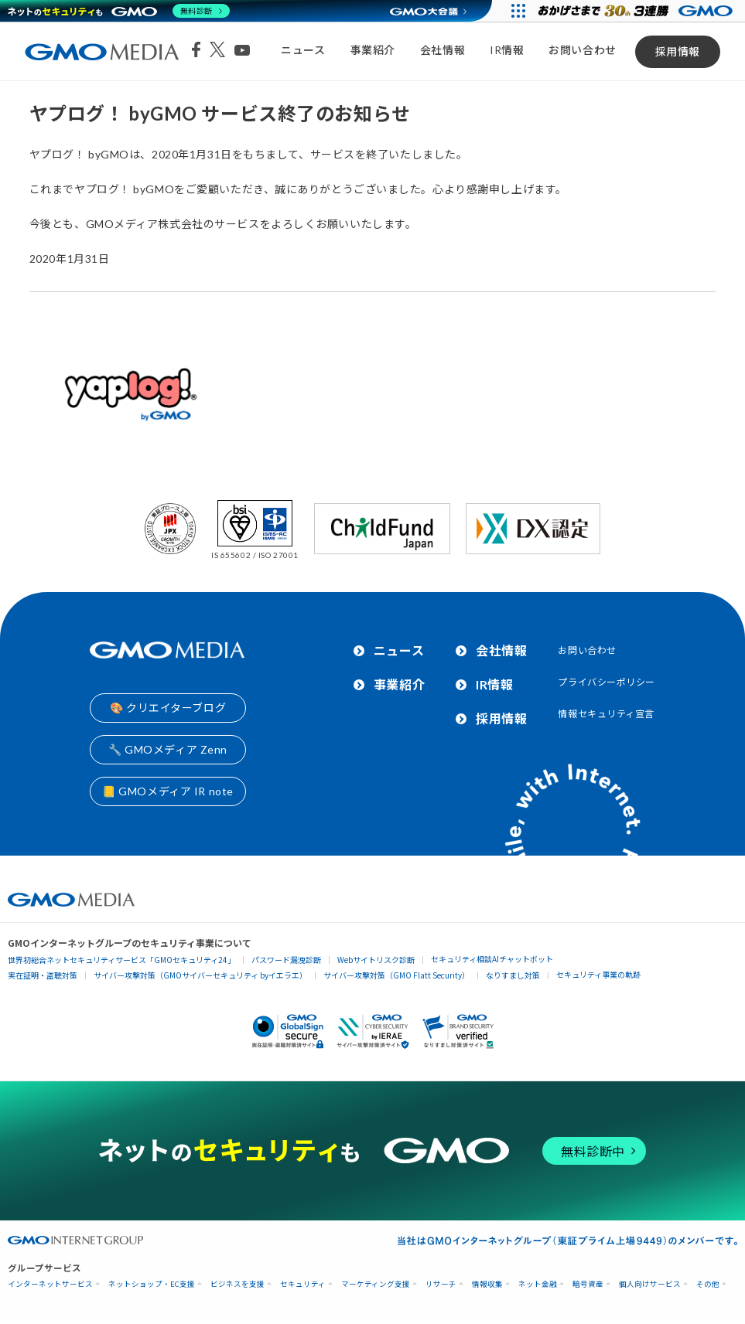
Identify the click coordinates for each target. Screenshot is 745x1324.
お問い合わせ (582, 49)
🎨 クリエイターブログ (168, 707)
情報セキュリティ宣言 (606, 714)
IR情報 (507, 49)
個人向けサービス (650, 1284)
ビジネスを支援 (237, 1284)
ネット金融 (537, 1284)
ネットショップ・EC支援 (151, 1284)
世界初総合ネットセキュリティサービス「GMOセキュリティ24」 (121, 959)
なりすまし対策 (513, 975)
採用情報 (677, 51)
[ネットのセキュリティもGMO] (119, 11)
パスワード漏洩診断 (286, 959)
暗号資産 (587, 1284)
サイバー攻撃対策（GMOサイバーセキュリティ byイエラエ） (200, 975)
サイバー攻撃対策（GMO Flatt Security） (396, 975)
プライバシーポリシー (606, 682)
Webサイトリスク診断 (376, 959)
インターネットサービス (50, 1284)
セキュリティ (303, 1284)
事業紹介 (372, 49)
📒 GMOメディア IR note (168, 791)
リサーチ (440, 1284)
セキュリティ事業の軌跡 (598, 974)
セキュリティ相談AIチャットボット (492, 959)
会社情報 (442, 49)
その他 (707, 1284)
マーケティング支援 (375, 1284)
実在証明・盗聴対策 (42, 975)
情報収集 (487, 1284)
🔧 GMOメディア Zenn (167, 749)
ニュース (303, 49)
